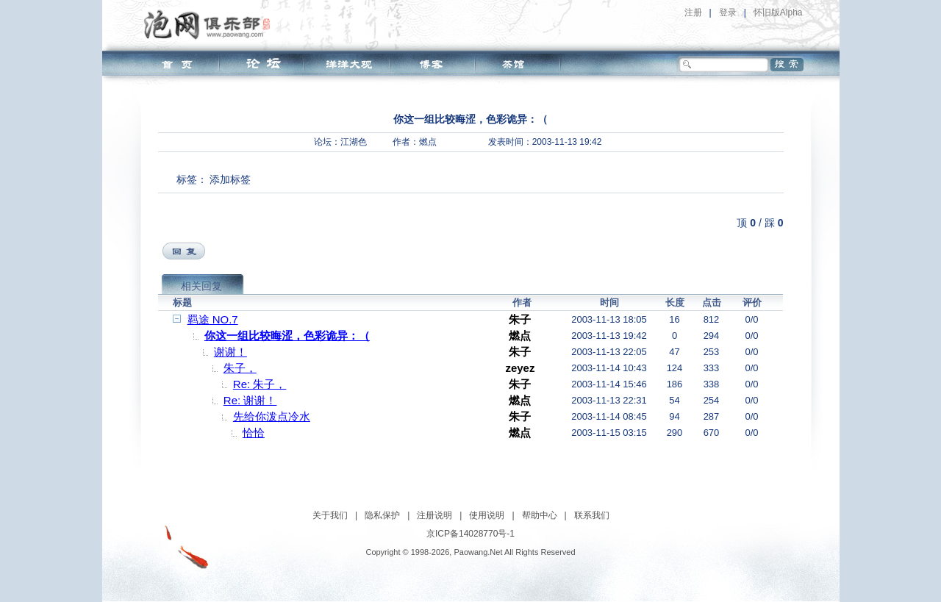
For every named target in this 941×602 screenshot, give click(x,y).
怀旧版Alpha (778, 12)
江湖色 (353, 142)
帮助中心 (539, 515)
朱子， (240, 368)
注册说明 (434, 515)
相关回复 (201, 286)
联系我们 (591, 515)
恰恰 (254, 432)
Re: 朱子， (260, 384)
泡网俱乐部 (211, 24)
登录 (728, 12)
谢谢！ (230, 351)
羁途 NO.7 (212, 319)
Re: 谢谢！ (250, 400)
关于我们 (330, 515)
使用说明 (486, 515)
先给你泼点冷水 (271, 416)
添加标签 (230, 179)
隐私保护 (382, 515)
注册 (693, 12)
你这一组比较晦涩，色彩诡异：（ (287, 335)
